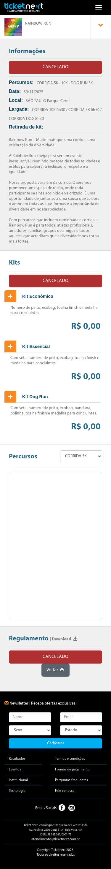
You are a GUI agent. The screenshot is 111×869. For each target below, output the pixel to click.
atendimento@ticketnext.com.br (55, 839)
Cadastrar (55, 743)
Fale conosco (65, 791)
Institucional (18, 780)
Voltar (55, 669)
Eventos (15, 769)
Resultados (17, 759)
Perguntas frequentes (71, 780)
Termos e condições (70, 759)
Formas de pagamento (72, 769)
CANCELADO (55, 67)
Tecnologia (17, 791)
